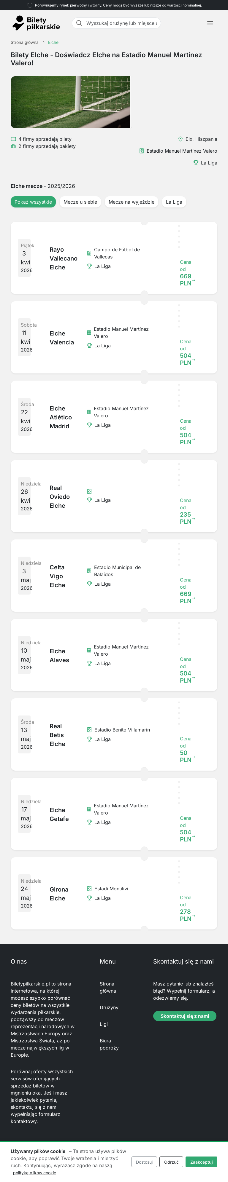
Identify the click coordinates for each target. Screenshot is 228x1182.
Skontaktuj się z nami (185, 1016)
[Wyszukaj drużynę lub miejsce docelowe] (122, 23)
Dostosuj (144, 1162)
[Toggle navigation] (210, 23)
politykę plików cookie (34, 1172)
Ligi (104, 1024)
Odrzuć (171, 1162)
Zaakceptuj (201, 1162)
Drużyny (109, 1007)
